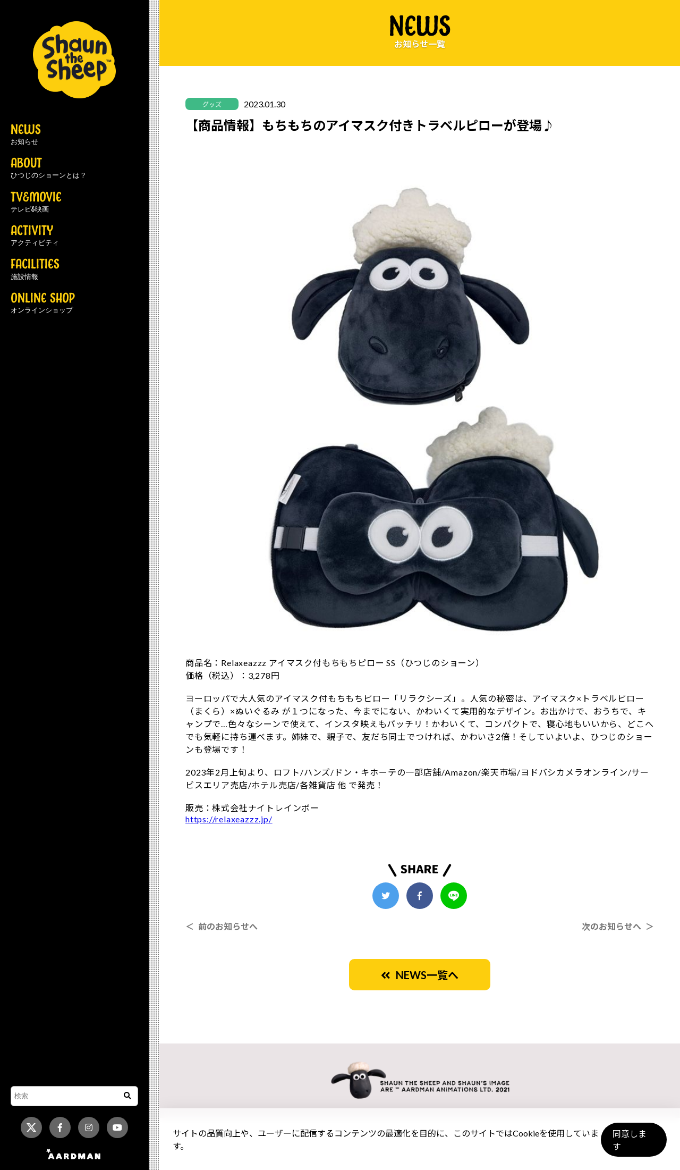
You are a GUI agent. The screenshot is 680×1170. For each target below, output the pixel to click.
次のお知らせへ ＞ (618, 926)
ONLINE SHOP (43, 303)
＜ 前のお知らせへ (221, 926)
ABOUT (49, 168)
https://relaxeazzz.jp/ (229, 819)
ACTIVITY (35, 236)
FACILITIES (35, 269)
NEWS (26, 135)
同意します (632, 1144)
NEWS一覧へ (419, 975)
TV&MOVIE (36, 202)
